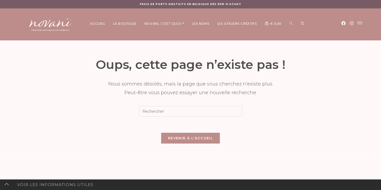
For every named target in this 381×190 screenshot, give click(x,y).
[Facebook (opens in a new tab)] (343, 23)
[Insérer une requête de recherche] (190, 111)
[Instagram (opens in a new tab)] (352, 23)
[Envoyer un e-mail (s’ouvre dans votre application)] (360, 23)
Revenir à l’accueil (190, 138)
